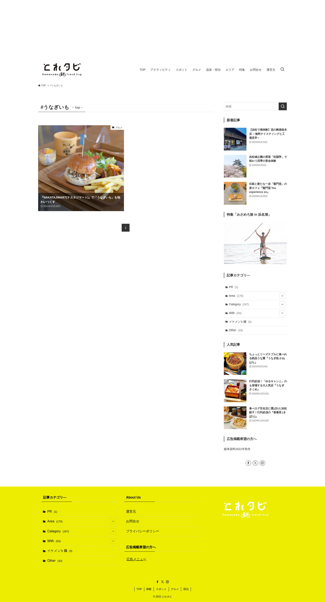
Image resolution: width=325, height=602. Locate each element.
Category (257, 304)
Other (236, 330)
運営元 (131, 511)
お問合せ (132, 521)
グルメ (175, 589)
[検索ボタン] (282, 69)
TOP (139, 589)
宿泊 (186, 589)
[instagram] (262, 463)
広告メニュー (136, 559)
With (257, 313)
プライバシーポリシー (142, 531)
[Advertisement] (162, 29)
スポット (161, 589)
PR (233, 287)
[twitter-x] (255, 463)
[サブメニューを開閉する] (282, 296)
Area (257, 296)
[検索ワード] (255, 106)
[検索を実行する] (283, 106)
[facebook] (248, 463)
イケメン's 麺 (240, 321)
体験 (149, 589)
